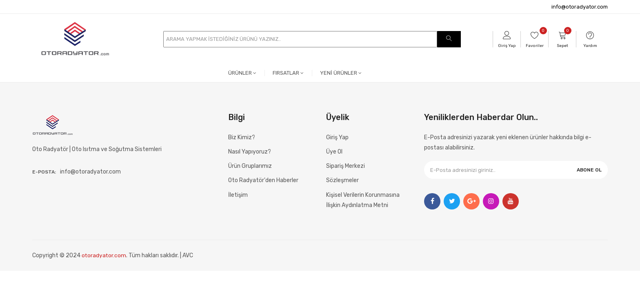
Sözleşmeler (342, 180)
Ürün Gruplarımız (250, 166)
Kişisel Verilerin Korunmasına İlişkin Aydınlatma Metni (363, 200)
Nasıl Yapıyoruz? (249, 151)
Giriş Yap (337, 137)
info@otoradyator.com (579, 7)
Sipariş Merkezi (345, 166)
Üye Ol (334, 151)
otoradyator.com (104, 255)
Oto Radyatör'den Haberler (263, 180)
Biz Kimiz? (241, 137)
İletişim (238, 195)
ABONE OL (589, 170)
